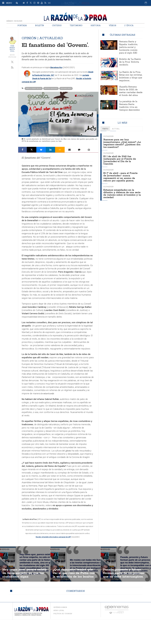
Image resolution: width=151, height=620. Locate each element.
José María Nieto (65, 88)
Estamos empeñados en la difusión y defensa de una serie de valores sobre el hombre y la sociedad (122, 192)
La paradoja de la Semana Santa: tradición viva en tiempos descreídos (129, 105)
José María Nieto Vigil (12, 48)
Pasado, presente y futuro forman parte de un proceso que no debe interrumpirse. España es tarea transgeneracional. (124, 577)
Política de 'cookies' (62, 613)
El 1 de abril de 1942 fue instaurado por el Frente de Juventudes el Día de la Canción (119, 159)
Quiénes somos (60, 607)
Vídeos (112, 25)
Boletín (39, 25)
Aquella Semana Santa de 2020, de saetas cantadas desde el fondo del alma (130, 91)
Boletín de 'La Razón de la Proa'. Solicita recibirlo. (130, 62)
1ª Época (129, 25)
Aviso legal (58, 610)
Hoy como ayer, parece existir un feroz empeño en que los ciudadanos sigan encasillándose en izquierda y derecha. (24, 577)
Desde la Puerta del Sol (34, 88)
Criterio (57, 25)
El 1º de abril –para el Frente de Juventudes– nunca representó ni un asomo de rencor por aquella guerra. (120, 176)
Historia (96, 25)
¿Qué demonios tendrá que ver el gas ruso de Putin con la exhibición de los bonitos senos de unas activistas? (75, 575)
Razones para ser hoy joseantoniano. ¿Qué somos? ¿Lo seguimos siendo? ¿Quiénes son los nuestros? (122, 143)
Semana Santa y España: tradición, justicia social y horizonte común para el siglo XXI (128, 47)
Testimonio (76, 25)
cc (49, 3)
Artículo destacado (51, 88)
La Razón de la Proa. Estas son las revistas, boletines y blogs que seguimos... (130, 76)
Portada (22, 25)
